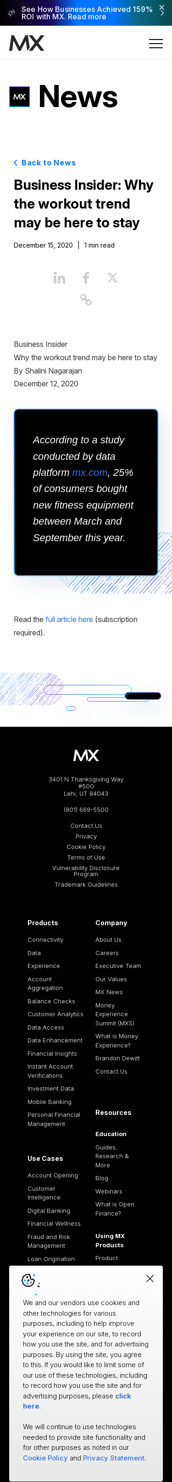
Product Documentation (117, 1262)
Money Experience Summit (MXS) (114, 1014)
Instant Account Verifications (50, 1071)
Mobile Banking (50, 1101)
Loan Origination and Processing (51, 1263)
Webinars (108, 1191)
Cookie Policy (86, 847)
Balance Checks (51, 1001)
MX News (109, 992)
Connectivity (45, 939)
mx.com (90, 472)
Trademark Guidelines (86, 885)
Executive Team (118, 965)
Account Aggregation (45, 983)
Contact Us (86, 826)
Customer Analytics (55, 1014)
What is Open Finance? (114, 1208)
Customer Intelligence (44, 1193)
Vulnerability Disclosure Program (86, 871)
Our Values (111, 979)
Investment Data (51, 1088)
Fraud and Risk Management (49, 1241)
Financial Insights (52, 1053)
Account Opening (53, 1175)
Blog (101, 1178)
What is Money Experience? (116, 1040)
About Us (108, 939)
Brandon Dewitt (117, 1058)
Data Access (46, 1027)
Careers (107, 952)
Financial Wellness (54, 1223)
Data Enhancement (55, 1040)
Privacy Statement (113, 1458)
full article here (69, 619)
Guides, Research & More (112, 1156)
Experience (44, 965)
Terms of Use (86, 857)
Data (34, 952)
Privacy (86, 836)
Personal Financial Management (54, 1119)
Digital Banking (49, 1210)
